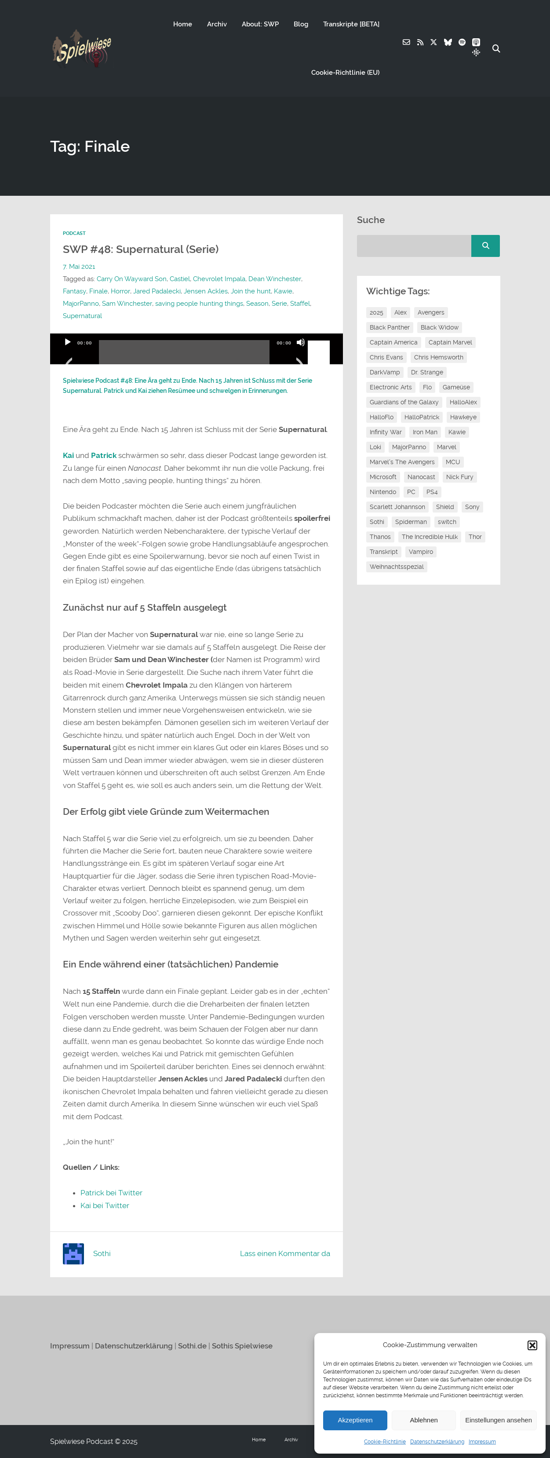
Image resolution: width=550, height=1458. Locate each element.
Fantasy (74, 291)
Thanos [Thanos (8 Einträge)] (380, 536)
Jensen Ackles (205, 291)
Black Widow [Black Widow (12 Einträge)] (440, 327)
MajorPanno (81, 304)
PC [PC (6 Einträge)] (411, 491)
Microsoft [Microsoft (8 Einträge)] (383, 476)
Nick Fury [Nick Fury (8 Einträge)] (460, 476)
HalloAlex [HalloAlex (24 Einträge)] (463, 402)
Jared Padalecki (156, 291)
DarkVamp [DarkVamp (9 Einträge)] (385, 372)
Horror (119, 291)
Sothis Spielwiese (242, 1345)
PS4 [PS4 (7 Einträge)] (432, 491)
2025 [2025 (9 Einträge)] (376, 312)
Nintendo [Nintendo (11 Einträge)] (383, 491)
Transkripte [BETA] (351, 24)
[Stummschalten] (300, 353)
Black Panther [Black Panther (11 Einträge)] (390, 327)
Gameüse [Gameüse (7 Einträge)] (456, 387)
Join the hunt (250, 291)
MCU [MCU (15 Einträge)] (453, 461)
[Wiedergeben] (67, 353)
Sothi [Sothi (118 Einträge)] (377, 521)
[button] (532, 1345)
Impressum (482, 1442)
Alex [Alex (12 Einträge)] (400, 312)
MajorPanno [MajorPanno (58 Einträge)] (409, 447)
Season (257, 304)
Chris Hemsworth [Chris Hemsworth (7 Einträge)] (438, 357)
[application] (196, 348)
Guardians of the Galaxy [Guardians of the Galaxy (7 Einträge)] (404, 402)
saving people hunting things (199, 304)
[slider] (184, 355)
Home (182, 24)
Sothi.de (192, 1345)
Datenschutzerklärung (437, 1442)
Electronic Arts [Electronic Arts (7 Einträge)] (391, 387)
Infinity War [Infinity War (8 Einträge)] (386, 432)
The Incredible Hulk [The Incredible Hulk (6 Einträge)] (430, 536)
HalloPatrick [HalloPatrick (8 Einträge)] (421, 417)
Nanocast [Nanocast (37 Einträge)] (421, 476)
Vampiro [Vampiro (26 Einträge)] (421, 551)
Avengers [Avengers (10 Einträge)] (431, 312)
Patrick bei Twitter (111, 1192)
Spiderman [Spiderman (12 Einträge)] (411, 521)
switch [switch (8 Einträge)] (447, 521)
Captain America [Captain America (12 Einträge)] (394, 342)
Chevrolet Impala (219, 279)
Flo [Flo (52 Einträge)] (427, 387)
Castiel (180, 279)
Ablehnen (423, 1420)
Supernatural (82, 316)
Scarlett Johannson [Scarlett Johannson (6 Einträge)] (397, 506)
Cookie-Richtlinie (385, 1442)
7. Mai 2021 (79, 267)
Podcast (74, 233)
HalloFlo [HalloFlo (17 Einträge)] (381, 417)
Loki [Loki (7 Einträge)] (375, 447)
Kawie (282, 291)
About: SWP (259, 24)
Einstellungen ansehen (498, 1420)
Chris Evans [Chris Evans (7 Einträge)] (386, 357)
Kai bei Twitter (104, 1205)
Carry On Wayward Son (132, 279)
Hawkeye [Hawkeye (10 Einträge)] (463, 417)
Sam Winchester (127, 304)
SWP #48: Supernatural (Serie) (144, 249)
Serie (279, 304)
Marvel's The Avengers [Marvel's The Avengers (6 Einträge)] (402, 461)
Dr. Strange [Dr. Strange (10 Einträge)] (427, 372)
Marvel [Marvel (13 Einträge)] (446, 447)
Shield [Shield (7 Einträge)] (445, 506)
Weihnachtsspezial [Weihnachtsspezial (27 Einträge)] (397, 566)
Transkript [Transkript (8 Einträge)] (384, 551)
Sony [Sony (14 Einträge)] (472, 506)
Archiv (216, 24)
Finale (98, 291)
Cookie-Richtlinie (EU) (345, 73)
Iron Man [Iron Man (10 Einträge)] (425, 432)
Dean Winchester (274, 279)
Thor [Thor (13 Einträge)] (475, 536)
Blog (300, 24)
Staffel (300, 304)
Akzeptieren (355, 1420)
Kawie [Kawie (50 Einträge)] (457, 432)
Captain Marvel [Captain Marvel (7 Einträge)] (450, 342)
